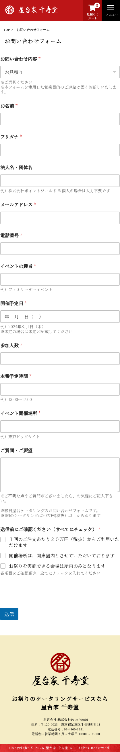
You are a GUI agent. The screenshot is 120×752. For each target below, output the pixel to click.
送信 (9, 614)
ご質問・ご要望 (16, 450)
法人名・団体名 (16, 167)
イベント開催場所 (20, 413)
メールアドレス (18, 204)
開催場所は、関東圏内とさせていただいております (62, 556)
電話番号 (11, 235)
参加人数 (11, 345)
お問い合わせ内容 (20, 59)
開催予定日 (13, 303)
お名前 (9, 106)
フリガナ (11, 136)
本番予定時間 (15, 376)
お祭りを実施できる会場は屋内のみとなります (57, 566)
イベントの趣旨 (18, 266)
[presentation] (43, 604)
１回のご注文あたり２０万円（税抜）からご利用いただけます (64, 542)
